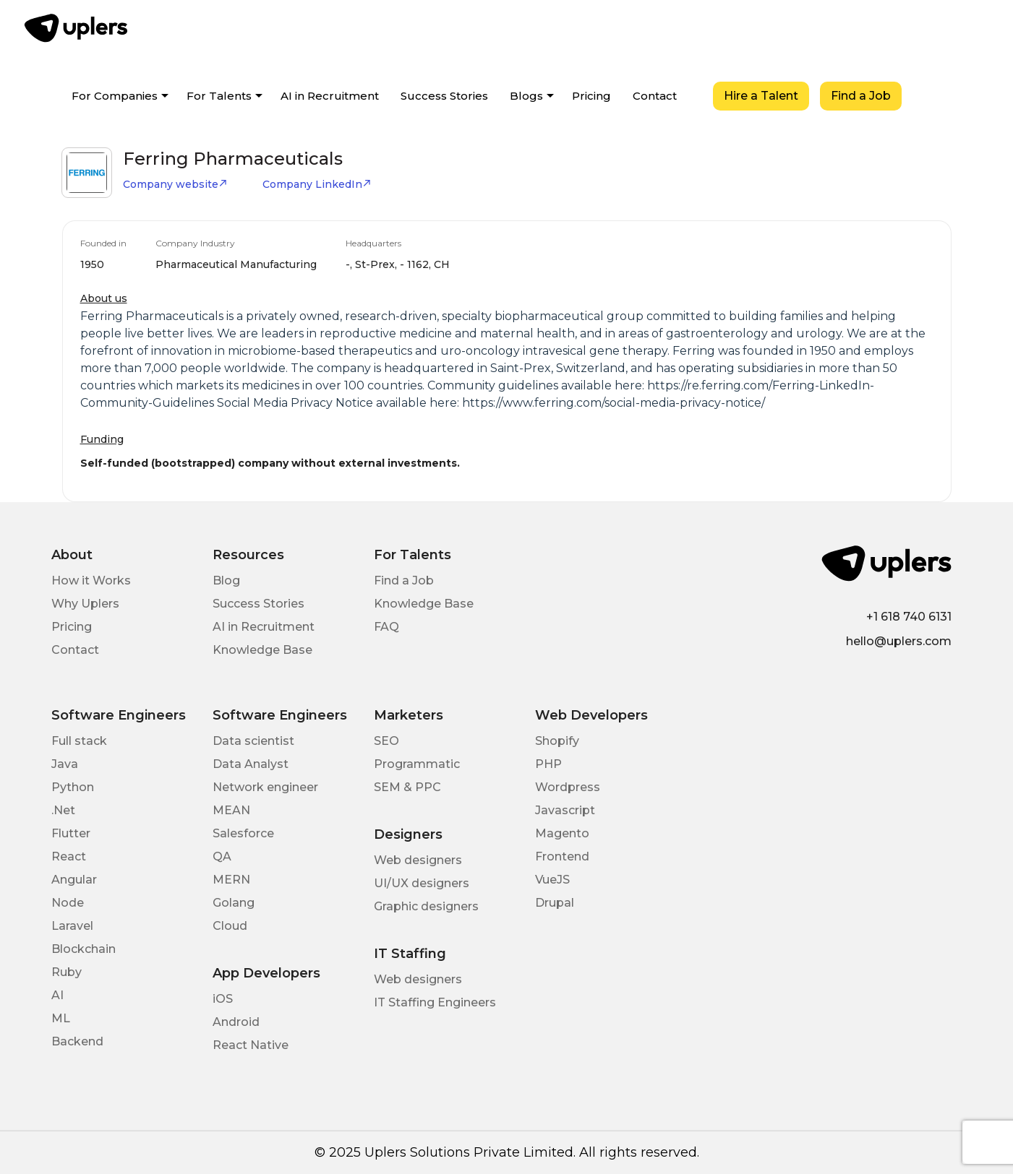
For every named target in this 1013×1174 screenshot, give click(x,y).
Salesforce (243, 833)
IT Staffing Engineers (435, 1002)
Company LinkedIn (317, 184)
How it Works (91, 580)
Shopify (557, 741)
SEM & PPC (407, 787)
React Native (250, 1045)
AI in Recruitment (330, 96)
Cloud (230, 926)
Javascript (565, 810)
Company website (175, 184)
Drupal (554, 903)
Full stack (79, 741)
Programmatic (417, 764)
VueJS (552, 879)
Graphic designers (426, 906)
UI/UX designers (421, 883)
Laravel (72, 926)
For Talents (219, 96)
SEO (386, 741)
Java (64, 764)
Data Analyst (250, 764)
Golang (234, 903)
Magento (562, 833)
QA (222, 856)
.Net (63, 810)
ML (60, 1018)
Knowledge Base (262, 650)
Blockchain (83, 949)
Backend (77, 1041)
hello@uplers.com (899, 641)
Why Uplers (85, 603)
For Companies (115, 96)
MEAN (231, 810)
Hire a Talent (761, 96)
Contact (655, 96)
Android (236, 1022)
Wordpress (567, 787)
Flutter (70, 833)
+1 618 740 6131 (909, 616)
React (68, 856)
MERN (231, 879)
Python (72, 787)
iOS (223, 999)
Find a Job (861, 96)
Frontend (562, 856)
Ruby (66, 972)
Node (67, 903)
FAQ (386, 627)
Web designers (418, 860)
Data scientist (253, 741)
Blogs (526, 96)
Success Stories (444, 96)
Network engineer (265, 787)
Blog (226, 580)
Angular (74, 879)
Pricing (591, 96)
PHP (548, 764)
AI (57, 995)
